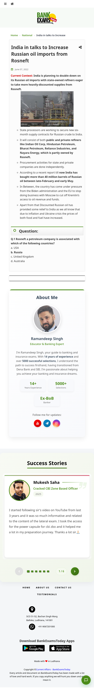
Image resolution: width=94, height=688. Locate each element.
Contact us (63, 588)
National (27, 35)
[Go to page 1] (28, 572)
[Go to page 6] (48, 572)
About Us (42, 588)
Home (14, 35)
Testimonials (47, 594)
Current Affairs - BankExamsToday (53, 670)
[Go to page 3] (36, 572)
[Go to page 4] (40, 572)
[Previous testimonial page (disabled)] (19, 572)
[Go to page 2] (32, 572)
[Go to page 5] (44, 572)
